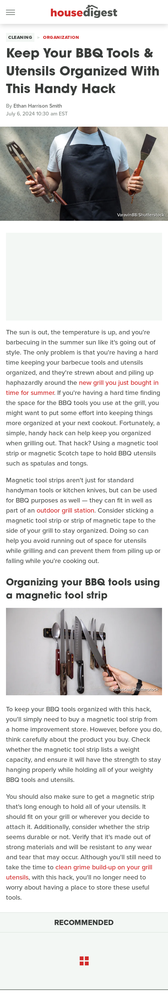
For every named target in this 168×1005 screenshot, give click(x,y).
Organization (61, 37)
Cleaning (20, 37)
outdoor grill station (65, 510)
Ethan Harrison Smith (37, 106)
